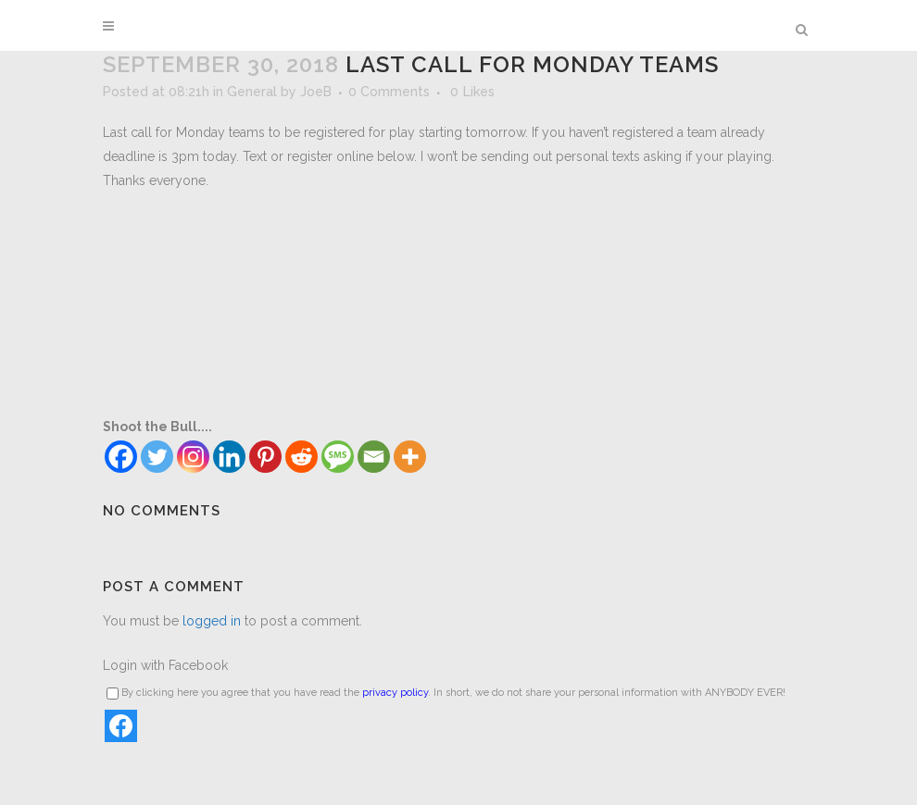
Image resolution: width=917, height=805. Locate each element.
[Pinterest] (265, 456)
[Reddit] (301, 456)
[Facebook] (121, 456)
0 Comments (389, 91)
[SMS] (337, 456)
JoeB (316, 91)
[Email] (374, 456)
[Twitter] (157, 456)
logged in (211, 620)
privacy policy (395, 693)
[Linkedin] (229, 456)
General (252, 91)
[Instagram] (193, 456)
